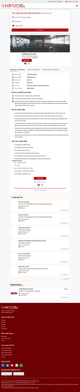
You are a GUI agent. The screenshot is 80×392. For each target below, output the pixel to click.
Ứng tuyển (26, 60)
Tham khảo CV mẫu (39, 182)
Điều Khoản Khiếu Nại (6, 352)
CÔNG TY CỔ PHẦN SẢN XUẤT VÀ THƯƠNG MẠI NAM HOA (35, 204)
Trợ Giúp (3, 357)
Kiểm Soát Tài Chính (24, 228)
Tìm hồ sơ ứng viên (5, 338)
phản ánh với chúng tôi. (40, 190)
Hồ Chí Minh (30, 88)
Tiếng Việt (68, 1)
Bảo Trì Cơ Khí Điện (24, 253)
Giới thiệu (3, 324)
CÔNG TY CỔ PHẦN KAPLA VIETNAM (30, 56)
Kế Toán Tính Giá (23, 215)
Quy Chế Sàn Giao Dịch (7, 354)
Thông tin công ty (33, 69)
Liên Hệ (3, 326)
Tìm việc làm (40, 30)
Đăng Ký (59, 1)
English (75, 1)
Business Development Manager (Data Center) (32, 241)
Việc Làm (3, 320)
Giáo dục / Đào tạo (32, 85)
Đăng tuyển (4, 336)
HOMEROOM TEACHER (29, 54)
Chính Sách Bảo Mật (6, 348)
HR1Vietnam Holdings (24, 230)
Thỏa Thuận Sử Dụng (6, 350)
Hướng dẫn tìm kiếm (45, 13)
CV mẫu (3, 322)
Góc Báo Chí (4, 328)
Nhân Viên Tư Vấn (23, 266)
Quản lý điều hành (43, 85)
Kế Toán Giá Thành (24, 202)
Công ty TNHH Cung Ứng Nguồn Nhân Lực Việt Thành (33, 268)
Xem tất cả (66, 279)
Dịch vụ (3, 340)
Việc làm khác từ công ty (50, 69)
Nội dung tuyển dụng (17, 69)
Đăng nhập (52, 1)
